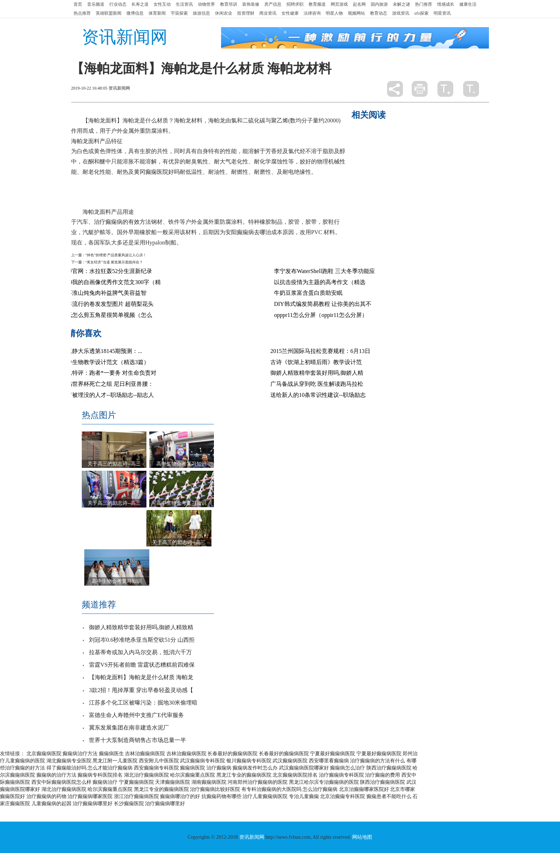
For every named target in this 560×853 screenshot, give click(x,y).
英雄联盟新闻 (108, 13)
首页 (78, 4)
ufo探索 (421, 13)
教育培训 (228, 4)
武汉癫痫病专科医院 (202, 760)
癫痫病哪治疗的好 (180, 796)
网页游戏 (339, 4)
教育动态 (378, 13)
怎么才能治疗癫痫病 (110, 768)
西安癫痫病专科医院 (156, 768)
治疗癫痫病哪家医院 (90, 796)
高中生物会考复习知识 (181, 463)
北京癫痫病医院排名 (295, 775)
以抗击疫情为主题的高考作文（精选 (319, 282)
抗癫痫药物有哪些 (221, 796)
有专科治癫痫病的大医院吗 (271, 789)
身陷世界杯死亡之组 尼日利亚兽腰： (107, 384)
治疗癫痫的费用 (382, 775)
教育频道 (317, 4)
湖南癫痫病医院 (208, 782)
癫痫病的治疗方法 (56, 775)
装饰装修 (250, 4)
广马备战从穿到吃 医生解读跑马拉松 (316, 384)
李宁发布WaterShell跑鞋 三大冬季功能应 (324, 271)
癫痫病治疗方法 (80, 753)
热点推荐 (82, 13)
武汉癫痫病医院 (290, 760)
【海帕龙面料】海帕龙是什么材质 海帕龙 (141, 677)
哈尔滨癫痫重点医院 (192, 775)
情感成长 (445, 4)
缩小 (471, 89)
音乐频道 (95, 4)
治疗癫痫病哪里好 (92, 803)
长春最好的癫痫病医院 (233, 753)
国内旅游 (379, 4)
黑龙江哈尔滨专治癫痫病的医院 (324, 782)
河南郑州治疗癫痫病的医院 (258, 782)
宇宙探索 (179, 13)
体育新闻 (157, 13)
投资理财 (245, 13)
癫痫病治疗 (105, 782)
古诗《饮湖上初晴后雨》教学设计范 (316, 362)
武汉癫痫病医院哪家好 (304, 768)
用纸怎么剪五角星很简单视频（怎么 (106, 315)
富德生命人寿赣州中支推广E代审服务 (136, 715)
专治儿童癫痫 (304, 796)
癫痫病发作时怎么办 (255, 768)
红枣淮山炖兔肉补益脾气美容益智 (103, 293)
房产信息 (272, 4)
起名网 (359, 4)
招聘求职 (295, 4)
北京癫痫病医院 (43, 753)
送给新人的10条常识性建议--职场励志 (318, 395)
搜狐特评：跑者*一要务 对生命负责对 (108, 373)
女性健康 (290, 13)
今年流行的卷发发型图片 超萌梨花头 (107, 304)
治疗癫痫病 (218, 768)
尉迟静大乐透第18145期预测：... (101, 351)
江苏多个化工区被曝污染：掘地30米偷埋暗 (143, 703)
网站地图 (362, 837)
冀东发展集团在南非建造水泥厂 (129, 728)
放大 (445, 89)
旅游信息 (201, 13)
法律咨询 (312, 13)
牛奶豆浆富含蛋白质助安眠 (308, 293)
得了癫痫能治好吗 (66, 768)
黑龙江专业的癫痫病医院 (243, 775)
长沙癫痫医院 (129, 803)
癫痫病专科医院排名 (100, 775)
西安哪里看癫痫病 (329, 760)
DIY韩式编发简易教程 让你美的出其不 (322, 304)
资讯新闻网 (125, 36)
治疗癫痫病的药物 (46, 796)
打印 (420, 89)
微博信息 (135, 13)
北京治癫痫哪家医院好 (364, 789)
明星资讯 (442, 13)
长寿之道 (140, 4)
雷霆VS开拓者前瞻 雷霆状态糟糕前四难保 (142, 665)
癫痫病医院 (192, 768)
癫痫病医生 (111, 753)
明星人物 (334, 13)
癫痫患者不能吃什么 (388, 796)
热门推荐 (423, 4)
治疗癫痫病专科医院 (341, 775)
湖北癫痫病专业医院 (68, 760)
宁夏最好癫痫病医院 (332, 753)
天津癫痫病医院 (172, 782)
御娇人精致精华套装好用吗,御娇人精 (316, 373)
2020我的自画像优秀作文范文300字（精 (111, 282)
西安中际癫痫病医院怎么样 (61, 782)
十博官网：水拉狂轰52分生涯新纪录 (106, 271)
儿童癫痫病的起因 (51, 803)
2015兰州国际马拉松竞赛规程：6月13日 (320, 351)
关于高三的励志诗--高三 (114, 463)
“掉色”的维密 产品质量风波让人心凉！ (115, 255)
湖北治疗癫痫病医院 (146, 775)
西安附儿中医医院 (159, 760)
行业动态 (117, 4)
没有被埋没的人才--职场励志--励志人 (107, 395)
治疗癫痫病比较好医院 (215, 789)
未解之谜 (401, 4)
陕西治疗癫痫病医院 (388, 768)
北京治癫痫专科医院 (342, 796)
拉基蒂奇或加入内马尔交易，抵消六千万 (140, 652)
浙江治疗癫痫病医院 (136, 796)
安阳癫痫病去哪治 (248, 232)
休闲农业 (223, 13)
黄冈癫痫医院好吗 (157, 172)
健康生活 (467, 4)
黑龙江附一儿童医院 (115, 760)
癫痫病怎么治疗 (347, 768)
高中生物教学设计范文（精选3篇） (105, 362)
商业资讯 (267, 13)
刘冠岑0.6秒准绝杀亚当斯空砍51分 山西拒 (142, 640)
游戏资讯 (400, 13)
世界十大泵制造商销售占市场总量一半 (137, 740)
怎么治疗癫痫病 (320, 789)
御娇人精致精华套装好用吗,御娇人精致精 (141, 627)
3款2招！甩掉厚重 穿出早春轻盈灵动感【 (141, 690)
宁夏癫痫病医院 (136, 782)
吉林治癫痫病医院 (145, 753)
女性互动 (162, 4)
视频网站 (356, 13)
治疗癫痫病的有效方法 (122, 222)
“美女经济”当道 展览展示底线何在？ (114, 262)
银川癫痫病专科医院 (248, 760)
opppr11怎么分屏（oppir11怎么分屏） (321, 315)
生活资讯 (184, 4)
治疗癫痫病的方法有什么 (377, 760)
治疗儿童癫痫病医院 (265, 796)
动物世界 (206, 4)
